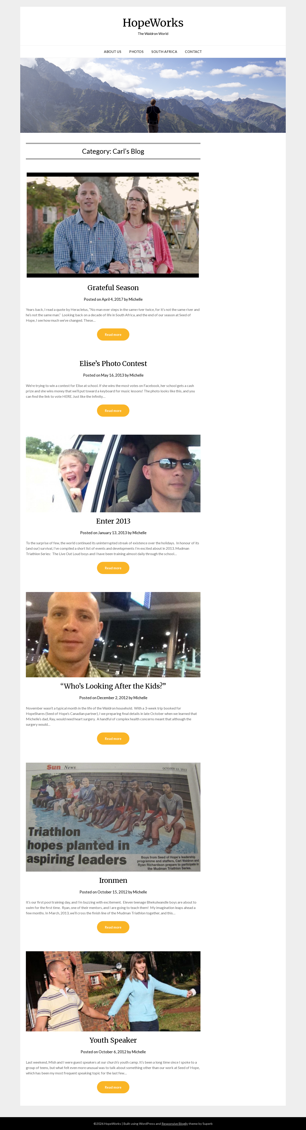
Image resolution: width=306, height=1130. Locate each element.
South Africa (164, 52)
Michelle (136, 299)
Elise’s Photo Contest (113, 363)
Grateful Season (113, 287)
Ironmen (113, 880)
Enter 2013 (113, 521)
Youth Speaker (113, 1040)
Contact (193, 52)
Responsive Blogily (175, 1123)
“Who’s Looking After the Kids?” (113, 686)
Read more (113, 334)
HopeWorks (153, 22)
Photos (136, 52)
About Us (112, 52)
